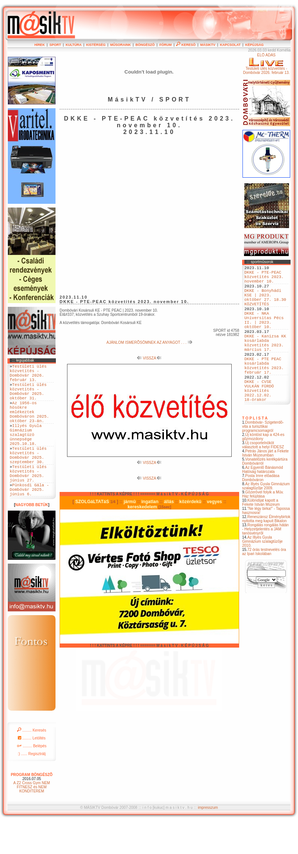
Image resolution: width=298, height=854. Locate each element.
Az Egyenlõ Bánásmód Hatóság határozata (262, 503)
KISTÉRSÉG (95, 45)
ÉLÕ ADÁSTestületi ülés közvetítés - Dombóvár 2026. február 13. (266, 64)
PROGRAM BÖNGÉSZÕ (32, 807)
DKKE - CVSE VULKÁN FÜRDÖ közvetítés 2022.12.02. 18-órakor (259, 422)
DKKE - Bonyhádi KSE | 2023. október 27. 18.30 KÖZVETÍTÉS (265, 305)
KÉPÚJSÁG (254, 45)
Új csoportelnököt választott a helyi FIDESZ (263, 478)
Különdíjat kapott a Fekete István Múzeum (261, 536)
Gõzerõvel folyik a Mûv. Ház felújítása (263, 528)
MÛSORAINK (120, 45)
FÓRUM (165, 45)
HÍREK (39, 45)
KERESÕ (186, 45)
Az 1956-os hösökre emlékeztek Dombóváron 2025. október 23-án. (29, 424)
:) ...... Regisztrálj (31, 786)
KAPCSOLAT (230, 45)
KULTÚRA (74, 45)
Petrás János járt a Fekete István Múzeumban (265, 487)
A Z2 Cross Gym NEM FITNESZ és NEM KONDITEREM (31, 819)
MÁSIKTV (207, 45)
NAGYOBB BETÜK (31, 537)
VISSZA (149, 358)
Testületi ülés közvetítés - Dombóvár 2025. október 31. (28, 398)
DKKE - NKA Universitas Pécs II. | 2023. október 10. (264, 333)
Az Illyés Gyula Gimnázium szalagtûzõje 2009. (266, 519)
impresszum (208, 840)
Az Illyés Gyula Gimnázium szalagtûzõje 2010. (262, 575)
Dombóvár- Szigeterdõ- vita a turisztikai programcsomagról (263, 460)
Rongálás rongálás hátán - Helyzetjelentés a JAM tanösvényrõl (265, 563)
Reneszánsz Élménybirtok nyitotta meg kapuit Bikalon (266, 552)
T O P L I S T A (254, 452)
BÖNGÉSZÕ (145, 45)
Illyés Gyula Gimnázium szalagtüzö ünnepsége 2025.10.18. (26, 452)
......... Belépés (32, 778)
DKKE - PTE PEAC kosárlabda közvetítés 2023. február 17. (264, 390)
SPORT (55, 45)
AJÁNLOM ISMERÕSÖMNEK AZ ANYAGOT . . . (149, 342)
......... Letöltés (32, 771)
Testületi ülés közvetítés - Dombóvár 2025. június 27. (28, 500)
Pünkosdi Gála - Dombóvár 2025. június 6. (29, 520)
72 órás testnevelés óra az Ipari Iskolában (264, 585)
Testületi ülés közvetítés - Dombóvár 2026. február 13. (28, 375)
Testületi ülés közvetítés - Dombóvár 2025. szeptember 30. (28, 478)
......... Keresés (31, 763)
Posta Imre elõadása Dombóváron (260, 511)
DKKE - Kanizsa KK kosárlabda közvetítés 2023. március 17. (265, 362)
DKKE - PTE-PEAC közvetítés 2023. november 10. (264, 279)
